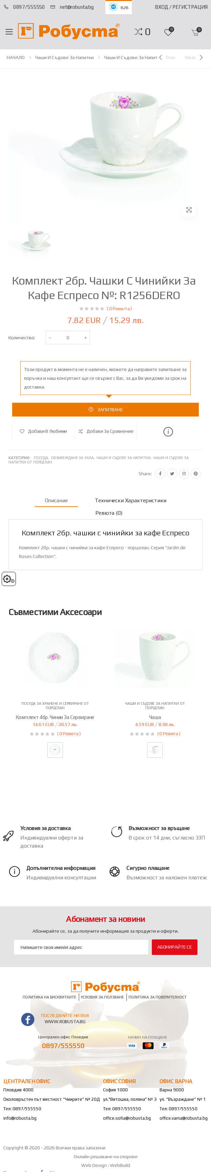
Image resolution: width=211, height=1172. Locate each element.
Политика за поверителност (157, 997)
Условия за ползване (102, 997)
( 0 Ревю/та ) (119, 309)
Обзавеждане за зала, (74, 458)
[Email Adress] (81, 947)
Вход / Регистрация (181, 7)
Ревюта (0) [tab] (108, 513)
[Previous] (166, 57)
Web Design (94, 1165)
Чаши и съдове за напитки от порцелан (148, 57)
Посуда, (42, 458)
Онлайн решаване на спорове (106, 1156)
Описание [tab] (56, 500)
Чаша (155, 717)
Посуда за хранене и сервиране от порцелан (55, 705)
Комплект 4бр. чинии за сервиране (55, 717)
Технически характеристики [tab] (130, 500)
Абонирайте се (174, 947)
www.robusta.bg (65, 1021)
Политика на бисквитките (49, 997)
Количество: (21, 337)
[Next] (194, 57)
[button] (147, 32)
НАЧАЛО (16, 57)
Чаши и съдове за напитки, (124, 458)
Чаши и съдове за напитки (64, 57)
